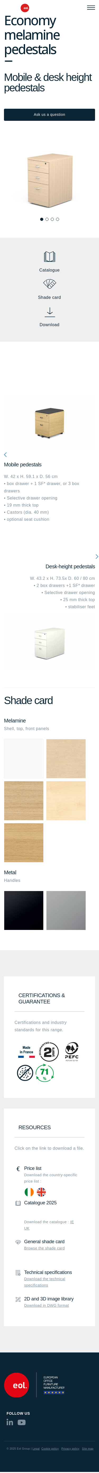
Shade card (49, 297)
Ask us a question (49, 114)
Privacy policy (70, 1448)
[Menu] (91, 7)
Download (49, 324)
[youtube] (21, 1424)
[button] (41, 219)
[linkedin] (10, 1424)
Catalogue (49, 270)
